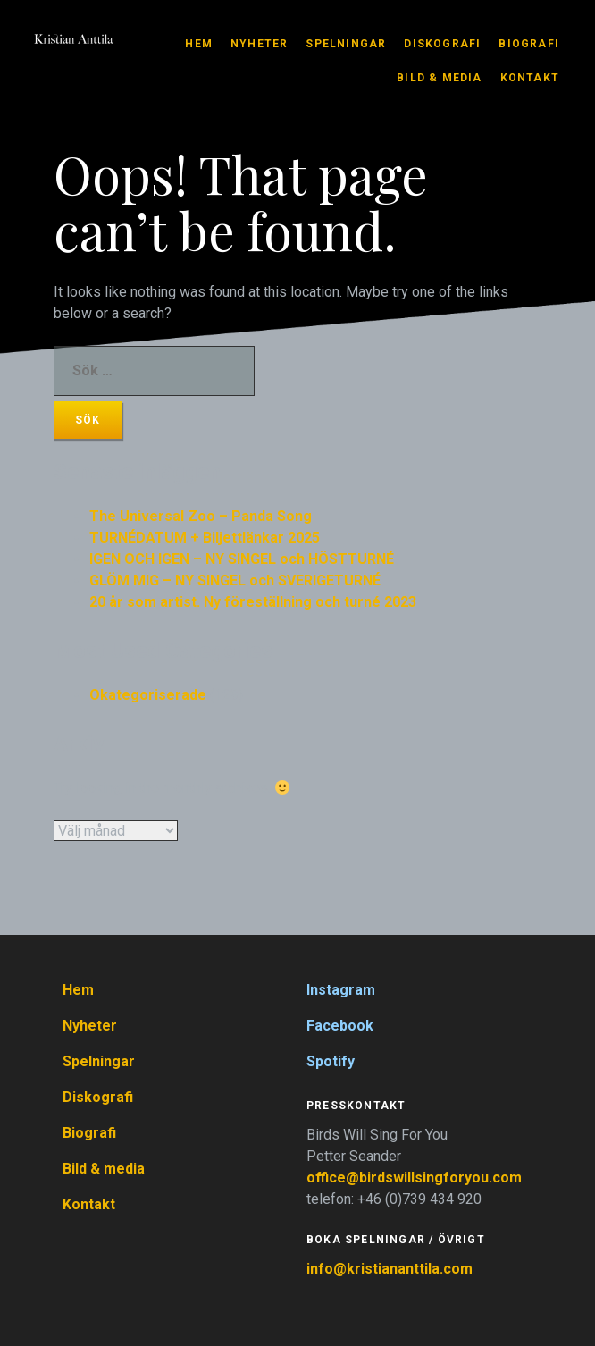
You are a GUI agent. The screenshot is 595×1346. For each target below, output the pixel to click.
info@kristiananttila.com (389, 1268)
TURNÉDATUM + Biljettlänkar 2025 (204, 537)
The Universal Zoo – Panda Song (200, 516)
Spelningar (346, 44)
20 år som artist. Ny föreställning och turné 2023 (252, 601)
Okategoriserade (147, 694)
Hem (199, 44)
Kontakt (529, 78)
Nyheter (259, 44)
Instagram (340, 989)
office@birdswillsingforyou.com (415, 1177)
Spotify (330, 1061)
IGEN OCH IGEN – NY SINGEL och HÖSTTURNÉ (241, 559)
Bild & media (439, 78)
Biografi (529, 44)
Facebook (339, 1025)
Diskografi (442, 44)
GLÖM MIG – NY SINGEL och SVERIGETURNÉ (235, 580)
